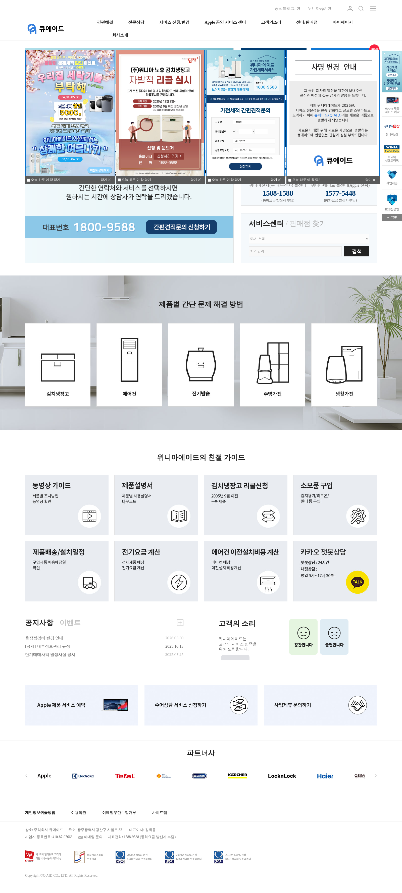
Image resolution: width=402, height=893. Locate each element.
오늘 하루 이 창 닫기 (134, 180)
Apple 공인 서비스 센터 (225, 22)
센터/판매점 (306, 22)
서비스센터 (266, 223)
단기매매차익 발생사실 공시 (50, 654)
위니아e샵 (317, 8)
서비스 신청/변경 (174, 22)
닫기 (193, 180)
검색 (361, 8)
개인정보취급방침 (40, 813)
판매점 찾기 (307, 223)
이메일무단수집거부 (119, 813)
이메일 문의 (93, 837)
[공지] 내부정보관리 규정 (47, 646)
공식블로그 (285, 8)
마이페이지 (343, 22)
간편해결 (105, 22)
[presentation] (26, 775)
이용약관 (78, 813)
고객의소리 (271, 22)
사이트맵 (159, 813)
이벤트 (70, 623)
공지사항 (39, 623)
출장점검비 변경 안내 (44, 638)
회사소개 (120, 35)
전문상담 (136, 22)
